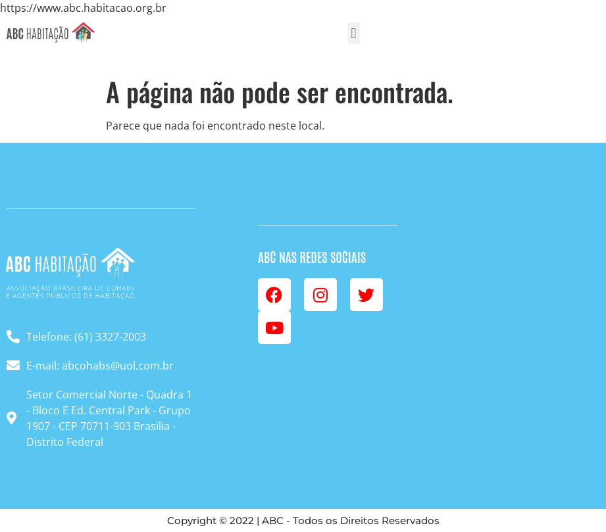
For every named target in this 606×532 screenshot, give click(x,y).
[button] (353, 33)
